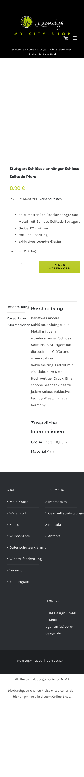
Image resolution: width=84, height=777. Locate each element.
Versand (15, 570)
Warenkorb (18, 513)
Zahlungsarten (21, 581)
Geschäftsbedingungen (61, 513)
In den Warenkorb (59, 266)
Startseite (18, 49)
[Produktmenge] (22, 264)
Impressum (57, 502)
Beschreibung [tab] (16, 307)
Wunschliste (19, 536)
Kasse (14, 524)
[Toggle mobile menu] (75, 38)
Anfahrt (54, 536)
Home (30, 49)
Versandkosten (51, 199)
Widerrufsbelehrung (23, 559)
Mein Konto (18, 502)
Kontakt (54, 524)
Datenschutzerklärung (23, 547)
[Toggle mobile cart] (66, 38)
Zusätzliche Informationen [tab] (16, 321)
